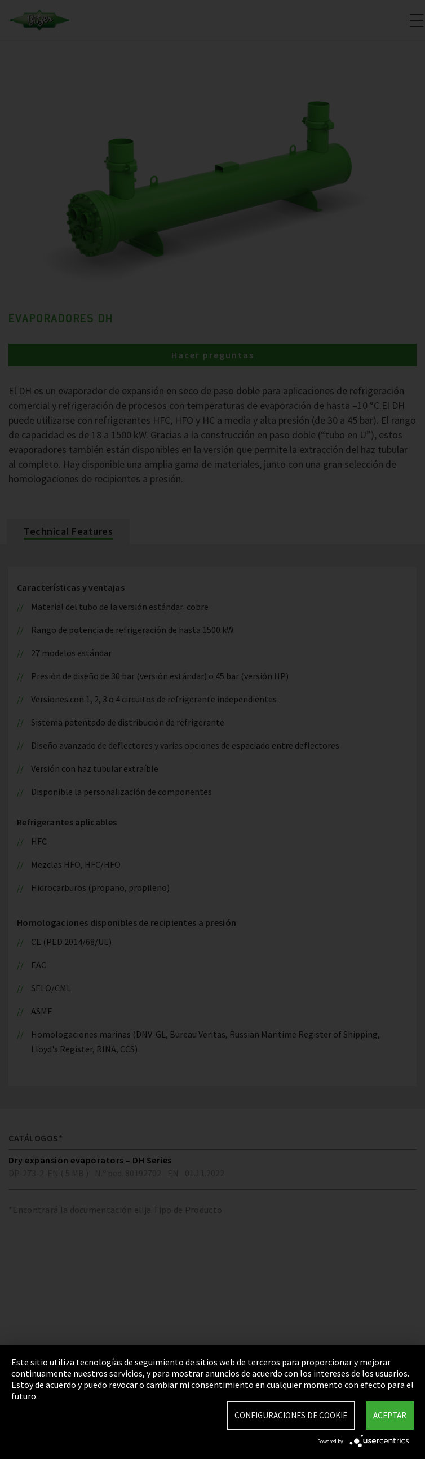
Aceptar (389, 1415)
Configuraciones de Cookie (290, 1415)
